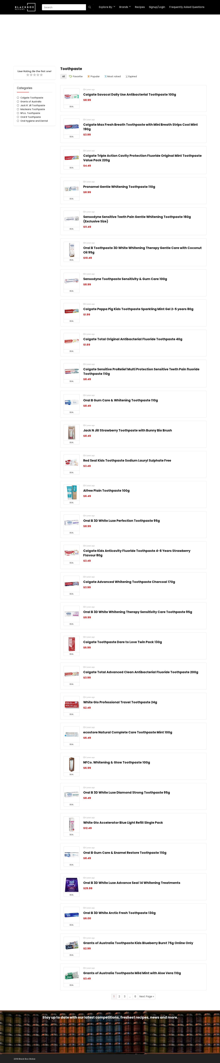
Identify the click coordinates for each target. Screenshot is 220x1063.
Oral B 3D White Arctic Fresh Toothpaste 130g (119, 912)
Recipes (140, 7)
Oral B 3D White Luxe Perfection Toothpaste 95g (121, 520)
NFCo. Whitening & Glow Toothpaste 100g (116, 761)
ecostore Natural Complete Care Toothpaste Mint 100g (127, 731)
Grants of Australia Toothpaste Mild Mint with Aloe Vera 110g (132, 972)
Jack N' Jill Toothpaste (32, 105)
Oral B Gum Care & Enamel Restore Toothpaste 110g (124, 852)
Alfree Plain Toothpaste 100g (106, 490)
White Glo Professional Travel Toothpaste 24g (120, 701)
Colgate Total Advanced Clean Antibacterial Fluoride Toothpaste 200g (140, 671)
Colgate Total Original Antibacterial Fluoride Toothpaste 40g (132, 338)
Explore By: (105, 7)
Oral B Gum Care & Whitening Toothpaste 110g (120, 399)
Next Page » (146, 995)
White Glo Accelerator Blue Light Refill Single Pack (123, 822)
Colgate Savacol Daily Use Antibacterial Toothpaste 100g (129, 94)
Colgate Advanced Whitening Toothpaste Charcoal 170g (129, 581)
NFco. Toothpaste (30, 113)
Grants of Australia (30, 101)
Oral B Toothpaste (30, 117)
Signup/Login (157, 7)
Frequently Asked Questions (186, 7)
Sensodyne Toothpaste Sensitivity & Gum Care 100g (125, 278)
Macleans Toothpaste (32, 109)
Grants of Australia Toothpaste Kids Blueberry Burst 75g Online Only (138, 942)
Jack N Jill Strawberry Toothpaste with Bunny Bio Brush (127, 429)
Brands (123, 7)
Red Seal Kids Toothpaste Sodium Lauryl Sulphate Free (127, 460)
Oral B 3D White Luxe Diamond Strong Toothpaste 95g (126, 792)
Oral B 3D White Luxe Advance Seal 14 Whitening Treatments (131, 882)
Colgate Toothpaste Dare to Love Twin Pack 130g (122, 641)
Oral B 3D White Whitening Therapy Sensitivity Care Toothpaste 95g (137, 611)
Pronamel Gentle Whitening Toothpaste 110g (119, 186)
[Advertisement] (110, 38)
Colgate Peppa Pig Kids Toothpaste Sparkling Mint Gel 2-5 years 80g (138, 308)
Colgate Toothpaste (31, 97)
